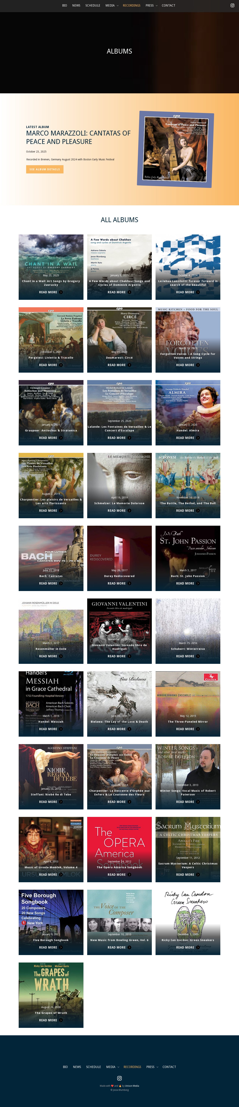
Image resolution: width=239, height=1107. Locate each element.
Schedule (93, 5)
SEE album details (45, 169)
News (76, 5)
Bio (64, 5)
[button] (111, 5)
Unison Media (132, 1086)
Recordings (131, 5)
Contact (168, 5)
